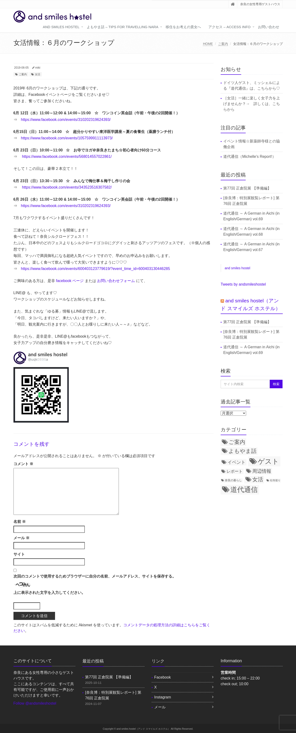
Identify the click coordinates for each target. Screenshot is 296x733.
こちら (263, 88)
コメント (23, 464)
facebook (64, 281)
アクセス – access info (229, 27)
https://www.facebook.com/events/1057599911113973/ (67, 138)
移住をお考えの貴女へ (183, 27)
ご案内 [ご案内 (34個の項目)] (237, 442)
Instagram (162, 697)
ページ (78, 281)
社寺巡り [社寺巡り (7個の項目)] (275, 480)
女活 (37, 74)
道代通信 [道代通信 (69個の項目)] (244, 489)
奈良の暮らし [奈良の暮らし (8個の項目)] (233, 480)
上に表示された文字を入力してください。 (49, 593)
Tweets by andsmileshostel (243, 284)
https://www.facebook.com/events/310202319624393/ (66, 120)
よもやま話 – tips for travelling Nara (122, 27)
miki (37, 67)
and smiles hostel (61, 27)
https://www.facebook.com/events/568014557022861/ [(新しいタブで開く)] (67, 157)
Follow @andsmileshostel (34, 703)
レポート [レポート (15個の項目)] (235, 471)
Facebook (162, 677)
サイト (19, 554)
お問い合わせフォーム (116, 281)
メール (21, 538)
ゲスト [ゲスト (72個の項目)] (268, 461)
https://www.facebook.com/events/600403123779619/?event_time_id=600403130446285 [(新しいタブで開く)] (95, 269)
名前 (19, 522)
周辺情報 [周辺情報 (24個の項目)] (261, 471)
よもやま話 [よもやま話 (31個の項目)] (242, 451)
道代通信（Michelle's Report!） (249, 157)
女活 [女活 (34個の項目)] (257, 479)
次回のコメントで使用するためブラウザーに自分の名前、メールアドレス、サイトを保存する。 (94, 576)
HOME (208, 44)
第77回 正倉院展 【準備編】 (247, 188)
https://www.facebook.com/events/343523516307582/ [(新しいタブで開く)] (67, 187)
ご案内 (223, 44)
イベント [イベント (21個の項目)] (236, 462)
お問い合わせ (268, 27)
